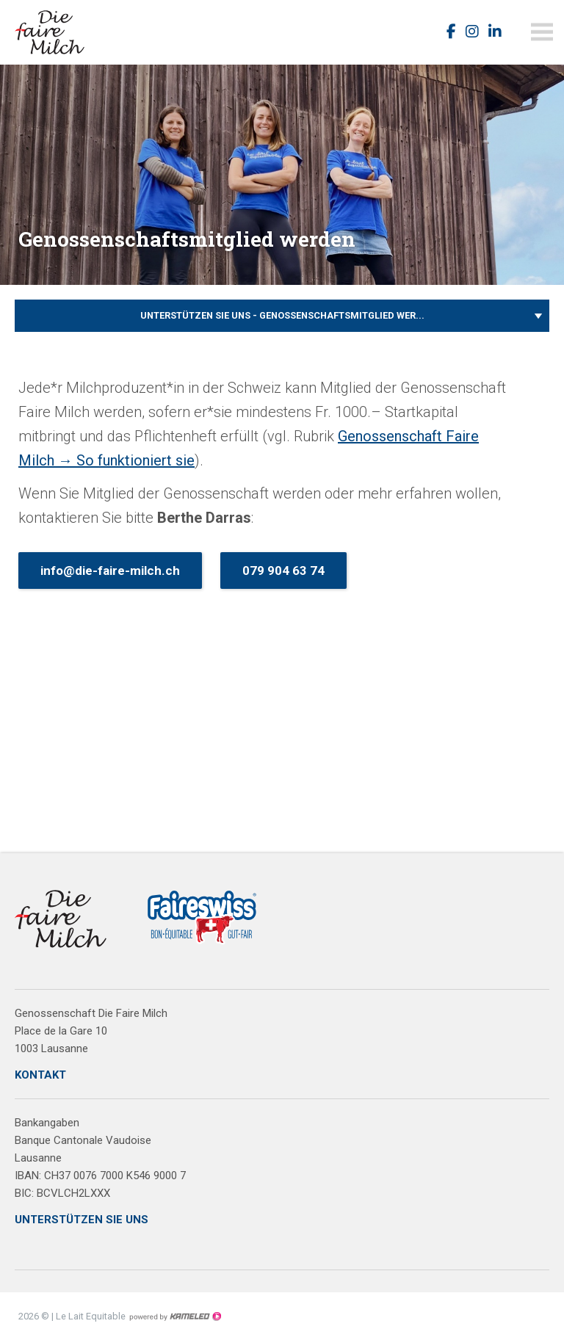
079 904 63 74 (283, 570)
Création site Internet (175, 1316)
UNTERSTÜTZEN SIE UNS (81, 1219)
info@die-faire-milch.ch (110, 570)
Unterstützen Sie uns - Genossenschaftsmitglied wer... (282, 316)
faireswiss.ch (59, 32)
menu (542, 32)
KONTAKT (40, 1075)
